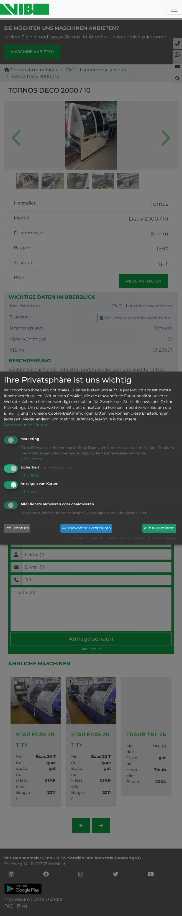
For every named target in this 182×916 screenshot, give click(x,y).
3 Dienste (31, 459)
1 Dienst (29, 475)
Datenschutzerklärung (25, 425)
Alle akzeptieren (159, 528)
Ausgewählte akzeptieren (86, 528)
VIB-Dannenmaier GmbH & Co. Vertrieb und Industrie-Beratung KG (123, 538)
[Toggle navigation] (174, 9)
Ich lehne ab (17, 528)
